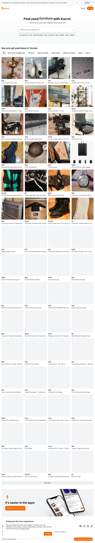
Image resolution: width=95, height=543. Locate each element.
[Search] (73, 29)
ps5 (31, 35)
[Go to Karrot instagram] (84, 526)
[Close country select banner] (93, 2)
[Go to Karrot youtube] (88, 526)
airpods (61, 35)
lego (57, 35)
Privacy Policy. (25, 529)
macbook (51, 35)
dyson (67, 35)
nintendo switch (38, 35)
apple (72, 35)
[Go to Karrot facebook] (80, 526)
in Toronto (32, 48)
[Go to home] (5, 8)
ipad (46, 35)
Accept (47, 534)
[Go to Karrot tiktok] (92, 526)
